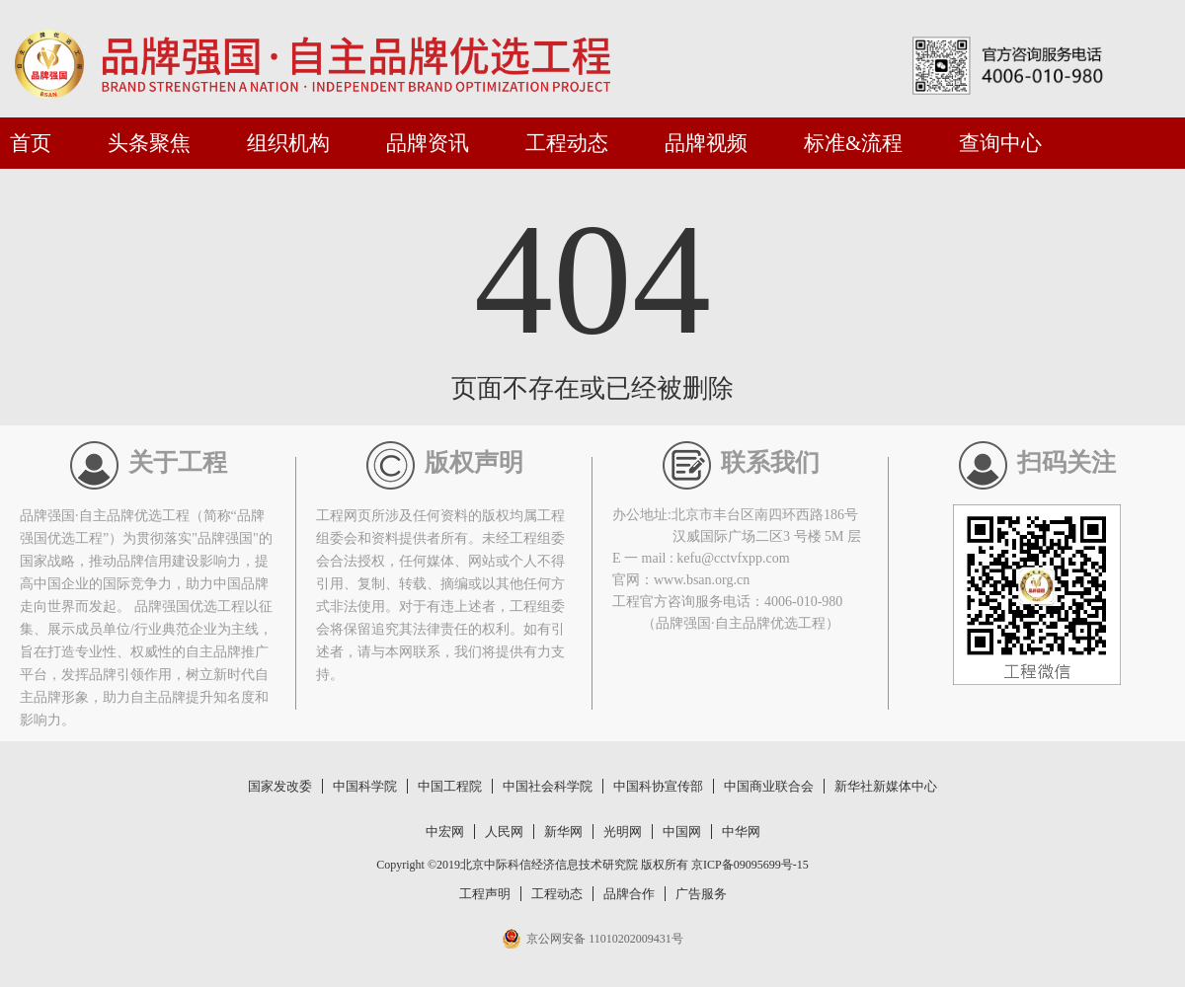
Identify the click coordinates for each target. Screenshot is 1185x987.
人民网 (504, 831)
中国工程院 (450, 786)
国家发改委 (280, 786)
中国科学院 (365, 786)
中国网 (682, 831)
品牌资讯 (427, 143)
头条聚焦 (149, 143)
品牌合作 (629, 893)
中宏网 (445, 831)
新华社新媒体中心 (885, 786)
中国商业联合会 (769, 786)
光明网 (622, 831)
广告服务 (701, 893)
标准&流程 (853, 143)
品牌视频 (706, 143)
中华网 (741, 831)
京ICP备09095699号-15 (750, 865)
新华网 (563, 831)
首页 (30, 143)
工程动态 (566, 143)
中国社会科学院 (547, 786)
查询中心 (1000, 143)
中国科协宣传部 (658, 786)
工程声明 (485, 893)
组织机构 (288, 143)
